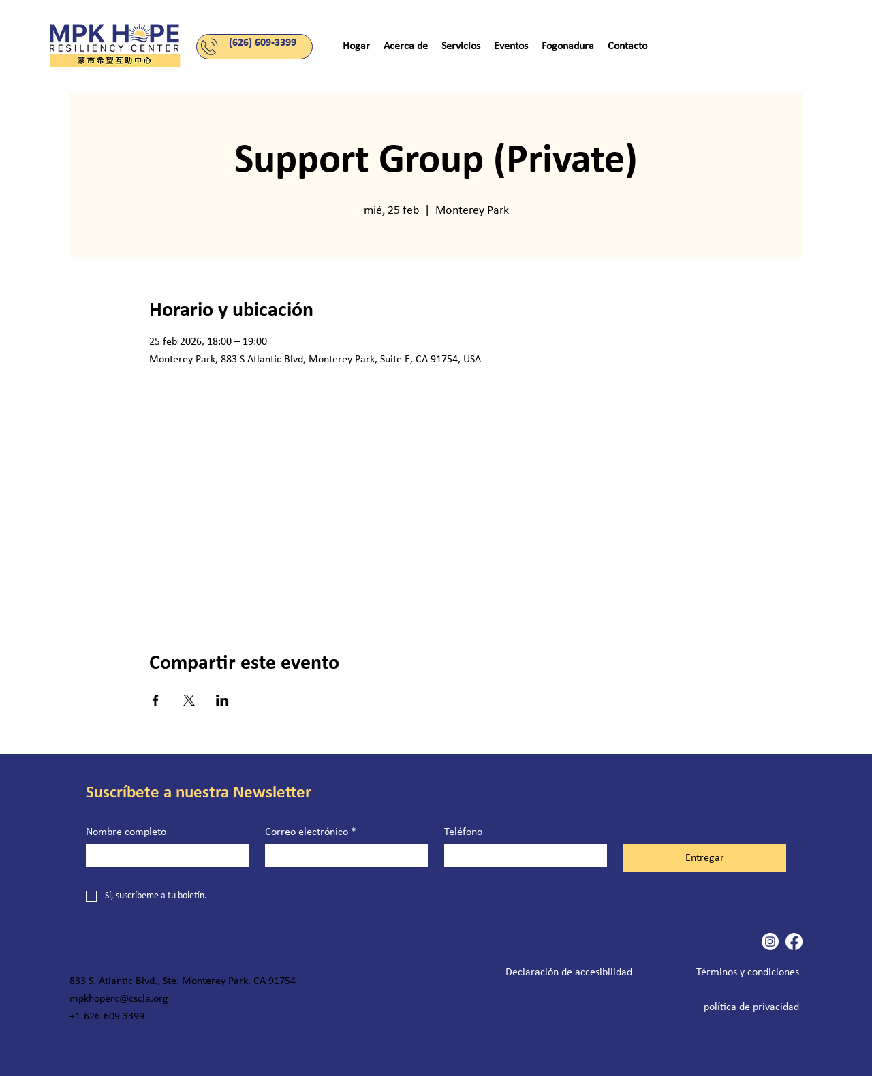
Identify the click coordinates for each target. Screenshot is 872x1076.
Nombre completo (126, 832)
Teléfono (463, 832)
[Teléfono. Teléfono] (539, 855)
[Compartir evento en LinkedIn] (222, 700)
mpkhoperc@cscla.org (118, 999)
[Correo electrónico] (342, 855)
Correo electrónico (310, 832)
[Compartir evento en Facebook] (155, 700)
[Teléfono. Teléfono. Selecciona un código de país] (466, 855)
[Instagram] (770, 941)
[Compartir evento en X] (189, 700)
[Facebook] (794, 941)
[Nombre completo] (163, 855)
